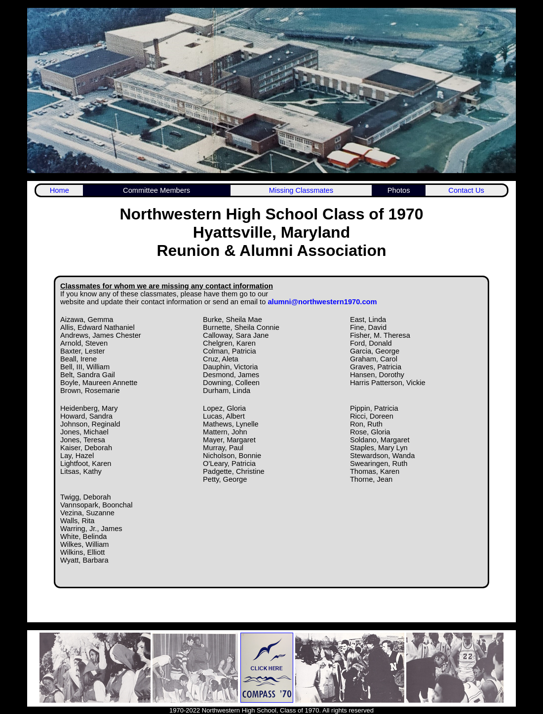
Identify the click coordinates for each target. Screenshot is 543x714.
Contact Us (466, 190)
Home (59, 190)
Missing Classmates (301, 190)
